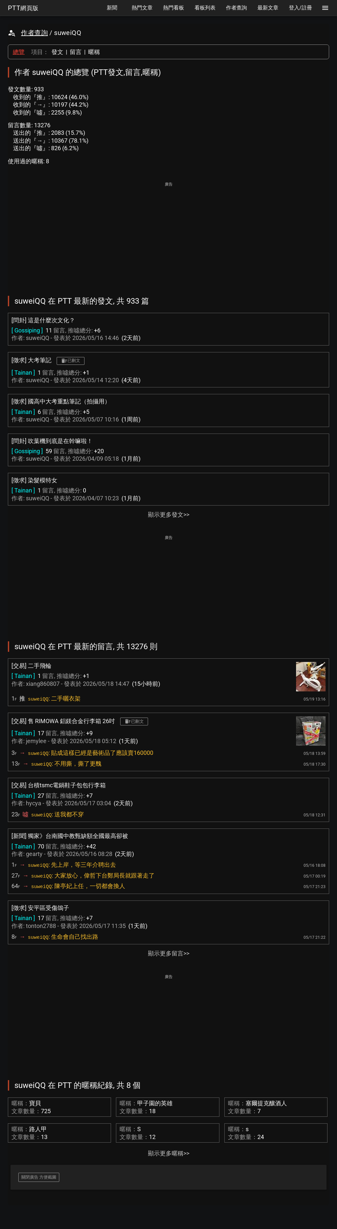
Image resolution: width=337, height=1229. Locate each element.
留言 (76, 51)
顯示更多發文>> (168, 514)
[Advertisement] (168, 234)
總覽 (19, 51)
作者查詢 (34, 33)
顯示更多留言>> (168, 953)
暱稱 (94, 51)
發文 (57, 51)
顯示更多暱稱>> (168, 1153)
